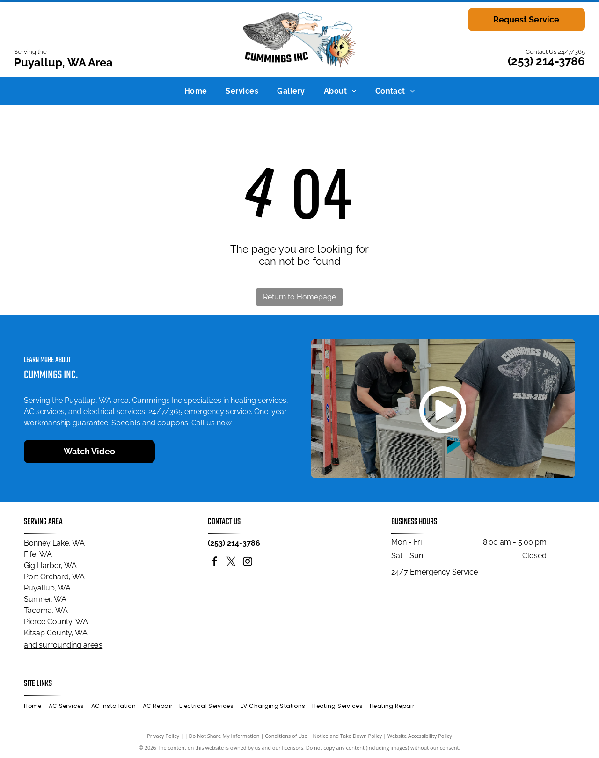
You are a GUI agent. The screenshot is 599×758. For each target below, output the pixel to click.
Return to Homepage (299, 296)
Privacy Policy (163, 735)
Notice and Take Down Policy (347, 735)
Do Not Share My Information (224, 735)
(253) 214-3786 (546, 61)
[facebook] (215, 562)
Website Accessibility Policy (419, 735)
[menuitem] (196, 90)
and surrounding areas (63, 645)
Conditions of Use (286, 735)
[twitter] (231, 562)
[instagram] (248, 562)
